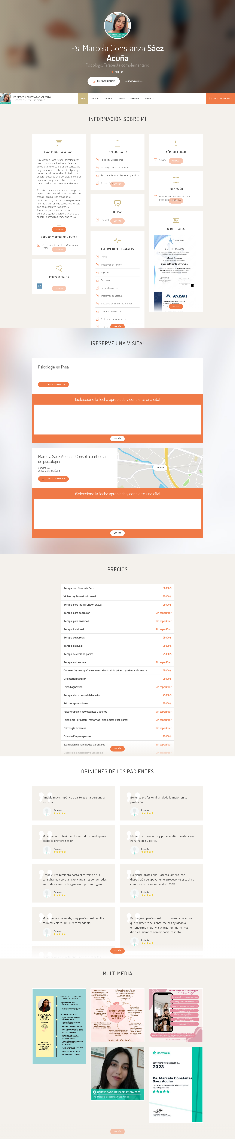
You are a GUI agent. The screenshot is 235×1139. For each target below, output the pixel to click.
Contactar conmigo (134, 81)
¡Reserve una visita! (220, 98)
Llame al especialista (53, 384)
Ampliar (160, 467)
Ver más (59, 229)
